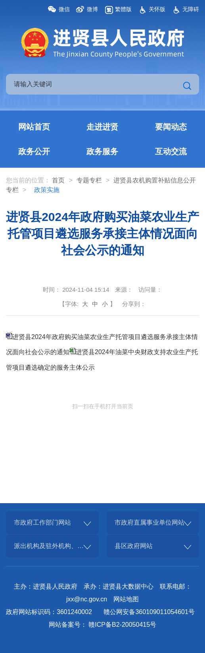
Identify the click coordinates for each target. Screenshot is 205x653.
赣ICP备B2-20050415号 (122, 624)
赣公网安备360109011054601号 (148, 611)
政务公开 (34, 151)
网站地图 (126, 599)
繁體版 (123, 9)
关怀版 (157, 9)
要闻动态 (171, 126)
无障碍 (190, 9)
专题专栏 (89, 180)
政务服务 (102, 151)
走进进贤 (102, 126)
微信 (64, 9)
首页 (58, 180)
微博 (92, 9)
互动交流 (171, 151)
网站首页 (34, 126)
